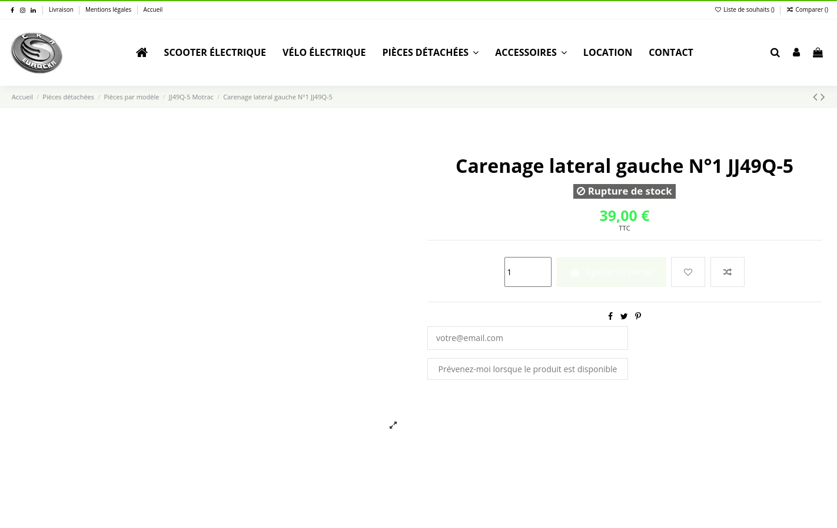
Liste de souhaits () (745, 9)
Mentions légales (109, 9)
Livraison (62, 9)
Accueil (153, 9)
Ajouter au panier (611, 272)
